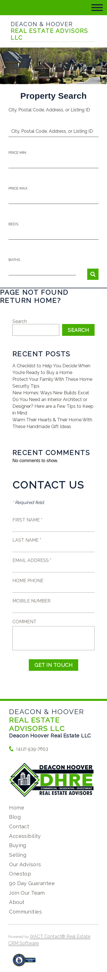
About (16, 902)
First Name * (27, 520)
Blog (15, 817)
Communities (25, 912)
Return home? (30, 300)
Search (19, 321)
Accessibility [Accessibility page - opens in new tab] (25, 836)
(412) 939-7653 (32, 749)
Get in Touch (53, 665)
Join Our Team (27, 893)
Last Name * (26, 540)
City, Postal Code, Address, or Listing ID (49, 109)
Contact (19, 826)
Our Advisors (25, 864)
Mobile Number (31, 601)
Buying (17, 845)
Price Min (17, 152)
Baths (14, 260)
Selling (17, 855)
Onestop (20, 874)
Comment (24, 621)
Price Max (17, 188)
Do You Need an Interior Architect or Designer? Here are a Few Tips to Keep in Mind (52, 406)
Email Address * (31, 560)
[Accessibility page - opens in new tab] (24, 963)
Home (16, 808)
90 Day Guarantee (32, 883)
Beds (13, 224)
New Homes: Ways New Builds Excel (50, 392)
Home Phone (27, 580)
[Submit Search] (93, 274)
